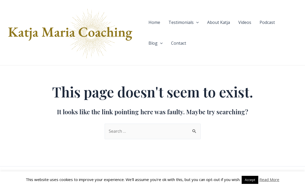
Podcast (267, 22)
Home (154, 22)
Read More (269, 179)
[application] (196, 22)
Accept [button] (250, 179)
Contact (178, 43)
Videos (244, 22)
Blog (155, 43)
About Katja (218, 22)
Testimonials (183, 22)
